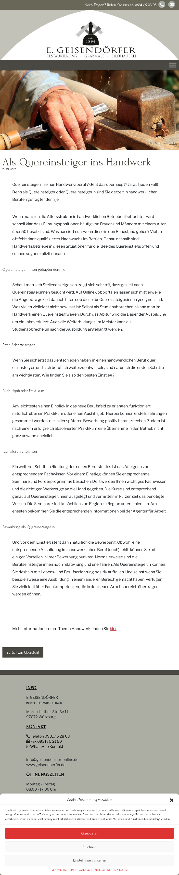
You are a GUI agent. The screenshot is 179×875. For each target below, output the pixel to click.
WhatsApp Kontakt (46, 746)
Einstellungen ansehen (89, 860)
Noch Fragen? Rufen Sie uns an (120, 5)
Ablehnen (89, 847)
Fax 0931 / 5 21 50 (46, 741)
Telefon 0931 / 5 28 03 (50, 736)
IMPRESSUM (121, 869)
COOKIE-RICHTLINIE (64, 869)
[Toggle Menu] (173, 65)
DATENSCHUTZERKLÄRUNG (94, 869)
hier (113, 628)
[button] (171, 799)
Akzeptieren (89, 833)
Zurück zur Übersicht (23, 652)
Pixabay (172, 143)
